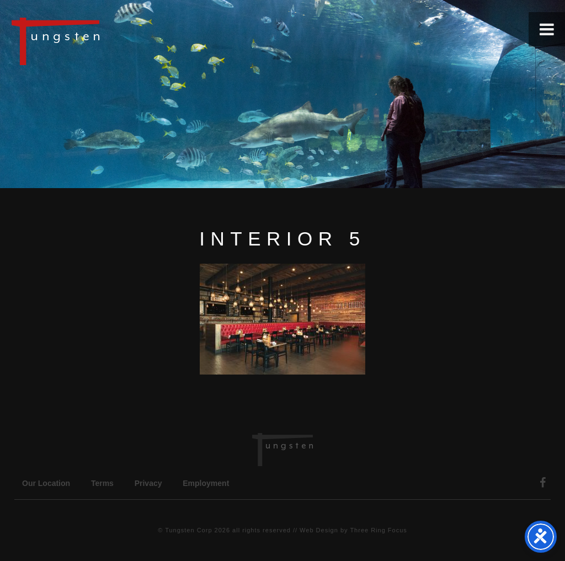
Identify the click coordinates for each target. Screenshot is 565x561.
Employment (206, 483)
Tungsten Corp (188, 530)
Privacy (148, 483)
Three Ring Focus (378, 530)
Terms (102, 483)
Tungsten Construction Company (94, 41)
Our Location (46, 483)
